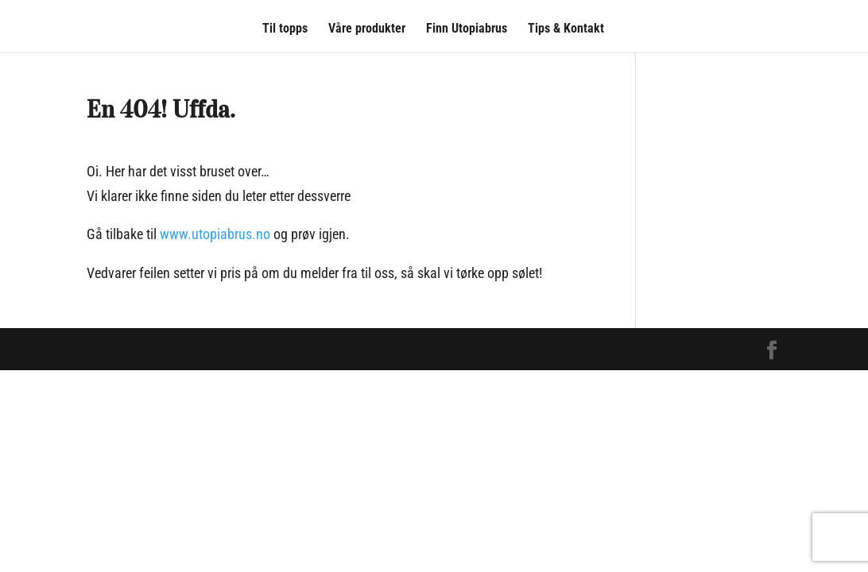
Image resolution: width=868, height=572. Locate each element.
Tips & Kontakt (566, 29)
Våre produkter (366, 29)
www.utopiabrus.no (215, 234)
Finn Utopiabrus (466, 29)
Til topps (285, 29)
